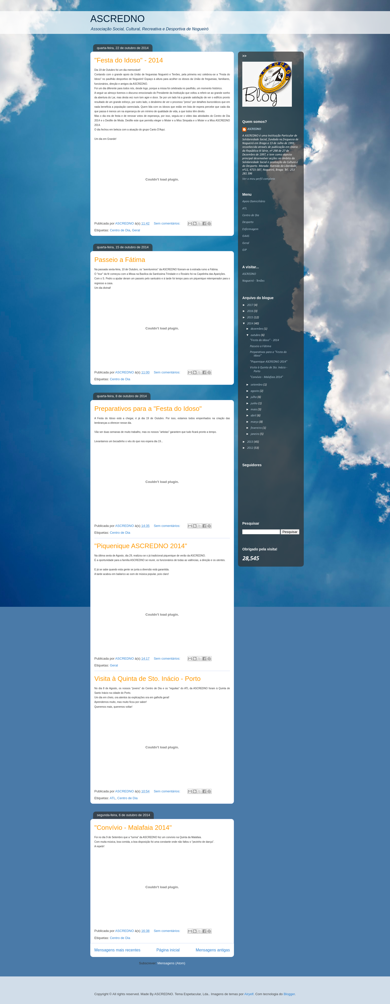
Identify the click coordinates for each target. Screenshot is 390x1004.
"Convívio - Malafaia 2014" (133, 827)
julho (254, 397)
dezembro (257, 328)
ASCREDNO (117, 18)
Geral (136, 230)
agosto (255, 391)
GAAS (245, 236)
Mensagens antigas (213, 950)
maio (254, 409)
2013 (250, 441)
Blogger (289, 994)
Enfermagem (250, 229)
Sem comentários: (167, 223)
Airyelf (248, 994)
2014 (250, 323)
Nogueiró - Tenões (253, 280)
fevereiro (257, 428)
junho (254, 403)
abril (254, 415)
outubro (256, 335)
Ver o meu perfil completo (258, 179)
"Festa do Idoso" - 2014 (128, 60)
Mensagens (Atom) (171, 963)
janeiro (255, 434)
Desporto (247, 222)
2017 (250, 305)
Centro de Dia (120, 230)
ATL (113, 798)
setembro (257, 384)
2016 (250, 311)
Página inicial (168, 950)
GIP (244, 250)
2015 (250, 317)
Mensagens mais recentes (117, 950)
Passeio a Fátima (119, 259)
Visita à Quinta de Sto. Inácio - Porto (147, 678)
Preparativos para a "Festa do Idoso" (148, 408)
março (255, 421)
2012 (250, 448)
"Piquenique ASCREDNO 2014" (140, 546)
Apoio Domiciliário (253, 201)
